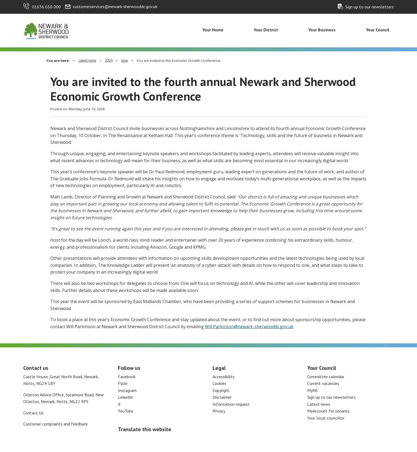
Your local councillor (326, 418)
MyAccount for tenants (328, 411)
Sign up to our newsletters (369, 6)
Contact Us (33, 413)
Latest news (87, 60)
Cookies (219, 383)
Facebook (126, 376)
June (124, 60)
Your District (266, 29)
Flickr (123, 383)
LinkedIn (125, 397)
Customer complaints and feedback (55, 424)
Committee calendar (325, 376)
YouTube (125, 411)
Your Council (377, 29)
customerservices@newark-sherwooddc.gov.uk (115, 6)
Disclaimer (222, 397)
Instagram (127, 390)
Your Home (212, 29)
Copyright (221, 390)
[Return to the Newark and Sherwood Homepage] (46, 30)
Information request (231, 404)
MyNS (312, 390)
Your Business (322, 29)
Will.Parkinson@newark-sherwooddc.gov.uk (249, 327)
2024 (108, 60)
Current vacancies (323, 383)
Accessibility (223, 376)
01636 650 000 (46, 6)
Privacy (219, 411)
